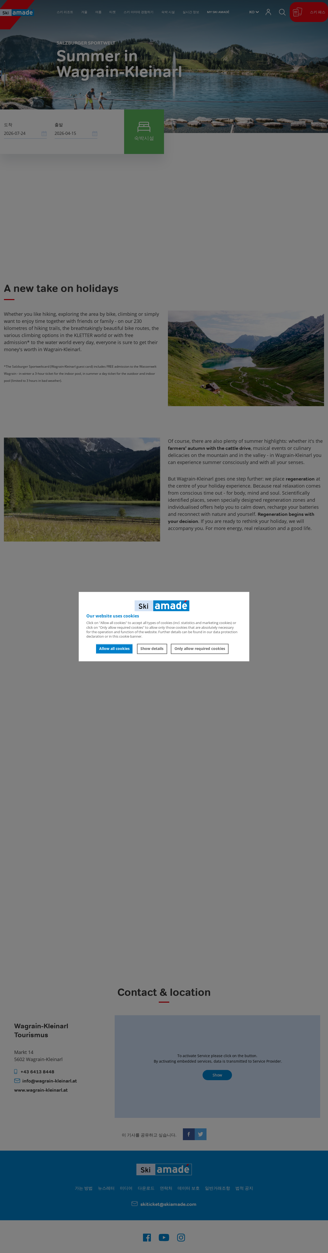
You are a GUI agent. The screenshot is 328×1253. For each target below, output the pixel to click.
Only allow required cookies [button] (199, 648)
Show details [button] (151, 648)
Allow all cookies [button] (114, 648)
